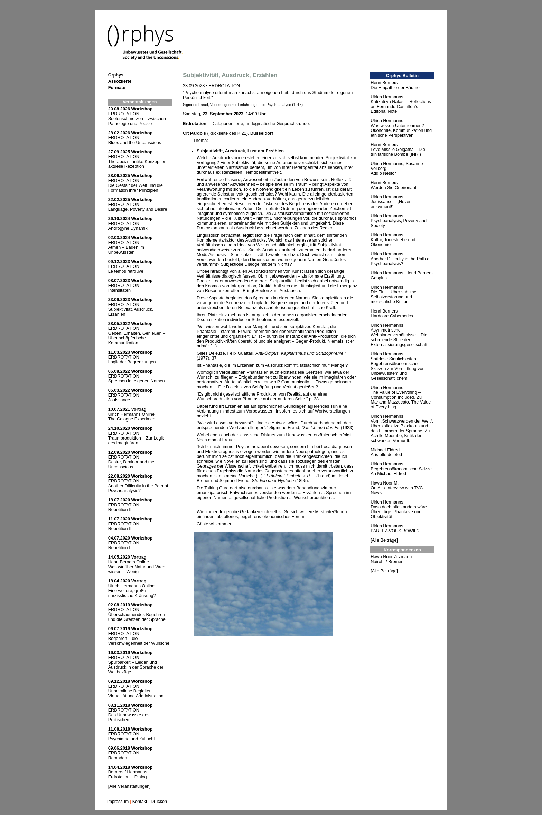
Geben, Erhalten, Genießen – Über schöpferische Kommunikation (136, 338)
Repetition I (119, 547)
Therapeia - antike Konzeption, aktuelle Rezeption (138, 164)
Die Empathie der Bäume (395, 87)
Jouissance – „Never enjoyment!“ (390, 204)
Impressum (118, 801)
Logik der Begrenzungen (132, 362)
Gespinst (379, 277)
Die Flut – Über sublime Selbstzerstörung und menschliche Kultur (393, 297)
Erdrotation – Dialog (127, 777)
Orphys (115, 75)
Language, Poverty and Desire (137, 209)
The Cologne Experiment (132, 419)
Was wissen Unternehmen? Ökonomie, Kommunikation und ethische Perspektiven (401, 130)
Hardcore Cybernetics (392, 316)
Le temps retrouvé (125, 271)
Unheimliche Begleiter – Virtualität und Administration (135, 693)
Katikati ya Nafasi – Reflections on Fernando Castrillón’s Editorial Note (401, 106)
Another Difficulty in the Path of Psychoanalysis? (138, 488)
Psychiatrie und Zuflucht (131, 738)
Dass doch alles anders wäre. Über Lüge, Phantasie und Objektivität (399, 512)
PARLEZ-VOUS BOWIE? (395, 530)
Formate (116, 87)
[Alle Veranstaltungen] (129, 786)
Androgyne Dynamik (128, 228)
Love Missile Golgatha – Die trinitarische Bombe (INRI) (398, 152)
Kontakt (139, 801)
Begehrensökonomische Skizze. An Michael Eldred (402, 471)
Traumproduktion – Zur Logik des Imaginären (136, 440)
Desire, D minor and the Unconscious (131, 464)
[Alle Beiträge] (384, 540)
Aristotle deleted (386, 454)
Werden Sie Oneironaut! (394, 187)
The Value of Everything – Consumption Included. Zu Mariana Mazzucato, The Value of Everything (401, 399)
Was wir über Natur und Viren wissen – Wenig (136, 569)
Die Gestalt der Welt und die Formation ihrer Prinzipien (135, 188)
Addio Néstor (383, 173)
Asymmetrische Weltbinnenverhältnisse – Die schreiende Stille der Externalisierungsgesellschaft (399, 337)
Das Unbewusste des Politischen (129, 717)
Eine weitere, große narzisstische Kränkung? (132, 593)
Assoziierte (120, 81)
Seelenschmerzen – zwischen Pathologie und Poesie (137, 121)
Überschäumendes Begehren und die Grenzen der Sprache (137, 617)
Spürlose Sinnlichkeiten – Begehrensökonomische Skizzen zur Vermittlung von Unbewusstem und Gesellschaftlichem (397, 368)
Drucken (159, 801)
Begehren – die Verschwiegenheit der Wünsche (138, 641)
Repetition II (120, 528)
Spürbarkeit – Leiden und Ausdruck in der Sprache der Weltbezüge (135, 667)
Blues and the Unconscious (134, 142)
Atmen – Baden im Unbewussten (126, 250)
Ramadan (117, 757)
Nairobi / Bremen (387, 561)
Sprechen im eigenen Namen (136, 381)
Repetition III (120, 509)
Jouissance (119, 400)
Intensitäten (119, 290)
